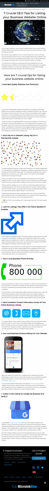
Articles (13, 462)
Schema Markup (34, 383)
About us (6, 462)
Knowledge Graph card (8, 380)
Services (22, 3)
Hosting (36, 3)
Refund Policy (8, 465)
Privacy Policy (22, 462)
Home (17, 3)
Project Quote (21, 5)
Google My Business (15, 422)
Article (8, 9)
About (27, 3)
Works (31, 3)
